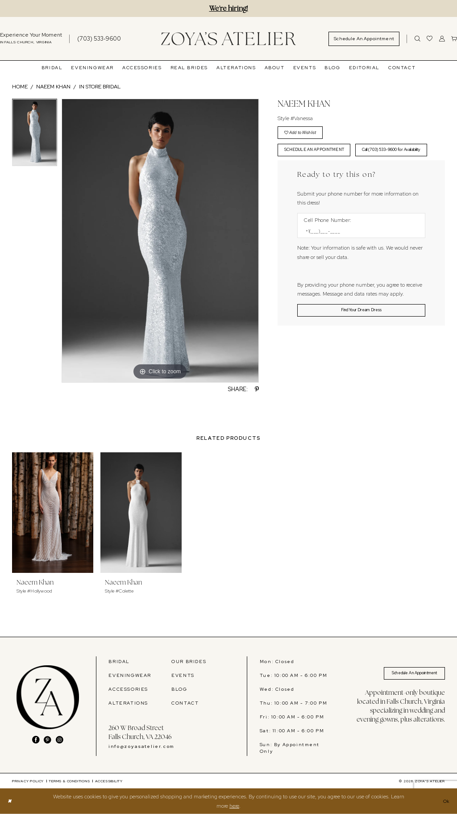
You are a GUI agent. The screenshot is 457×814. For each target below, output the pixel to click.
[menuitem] (94, 38)
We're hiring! (228, 8)
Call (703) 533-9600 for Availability (324, 174)
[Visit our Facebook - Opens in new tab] (36, 740)
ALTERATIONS (128, 703)
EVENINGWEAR (129, 675)
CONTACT (185, 703)
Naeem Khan (53, 86)
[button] (442, 38)
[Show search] (417, 38)
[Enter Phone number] (357, 256)
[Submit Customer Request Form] (361, 337)
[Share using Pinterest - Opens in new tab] (257, 389)
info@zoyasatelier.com (141, 746)
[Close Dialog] (10, 801)
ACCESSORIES (128, 689)
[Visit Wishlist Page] (430, 38)
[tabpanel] (34, 135)
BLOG (179, 689)
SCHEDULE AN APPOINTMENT (320, 154)
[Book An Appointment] (363, 39)
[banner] (228, 39)
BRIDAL (119, 661)
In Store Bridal (99, 86)
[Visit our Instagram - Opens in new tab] (59, 740)
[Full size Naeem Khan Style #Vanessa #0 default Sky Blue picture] (160, 240)
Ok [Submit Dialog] (445, 801)
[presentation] (52, 512)
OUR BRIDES (188, 661)
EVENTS (183, 675)
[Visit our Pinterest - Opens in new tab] (47, 740)
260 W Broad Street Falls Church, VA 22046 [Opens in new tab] (139, 732)
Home (20, 86)
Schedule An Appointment (407, 674)
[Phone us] (99, 38)
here (234, 805)
